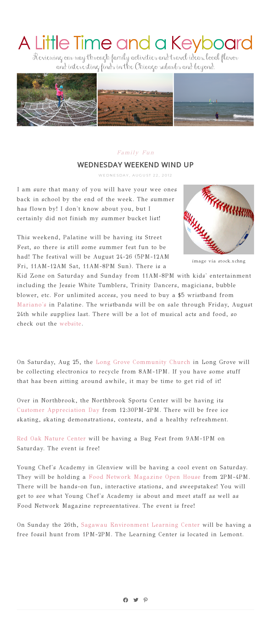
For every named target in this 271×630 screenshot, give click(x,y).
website (71, 323)
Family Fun (136, 152)
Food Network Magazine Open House (145, 477)
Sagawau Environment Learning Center (140, 524)
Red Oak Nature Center (51, 438)
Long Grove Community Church (143, 362)
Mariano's (32, 304)
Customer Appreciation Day (58, 410)
